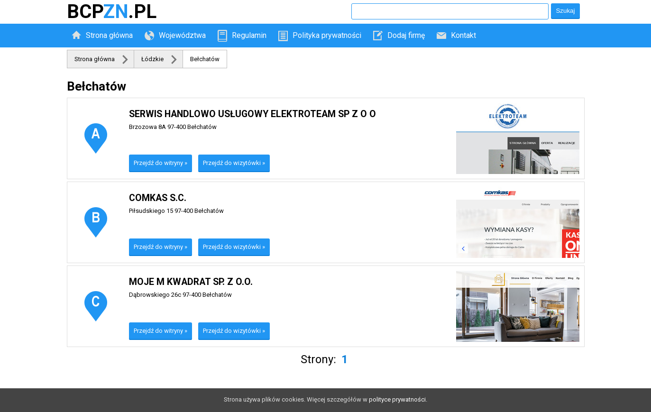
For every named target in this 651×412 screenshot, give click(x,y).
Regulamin (249, 35)
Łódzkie (152, 59)
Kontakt (463, 35)
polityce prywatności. (398, 399)
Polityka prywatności (327, 35)
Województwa (182, 35)
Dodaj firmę (406, 35)
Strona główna (109, 35)
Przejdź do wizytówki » (234, 162)
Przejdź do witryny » (160, 162)
